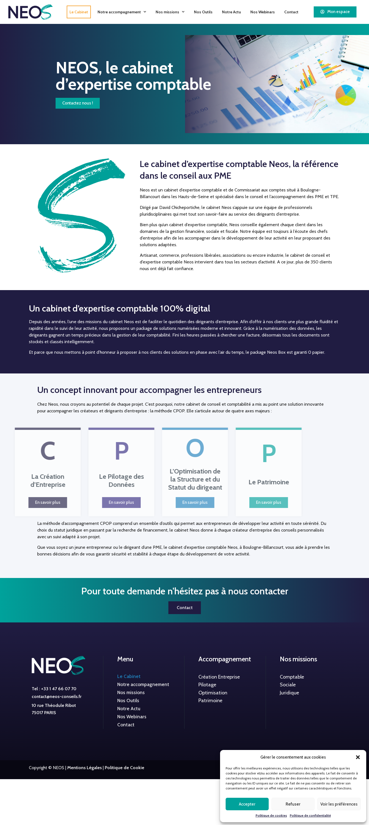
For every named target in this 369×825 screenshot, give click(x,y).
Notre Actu (231, 11)
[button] (358, 757)
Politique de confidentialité (310, 815)
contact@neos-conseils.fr (56, 696)
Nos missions (170, 12)
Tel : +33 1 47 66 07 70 (54, 688)
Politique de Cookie (124, 767)
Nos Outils (203, 11)
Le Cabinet (78, 11)
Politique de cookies (271, 815)
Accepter (247, 804)
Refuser (293, 804)
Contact (291, 11)
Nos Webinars (262, 11)
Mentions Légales (84, 767)
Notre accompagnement (122, 12)
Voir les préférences (339, 804)
